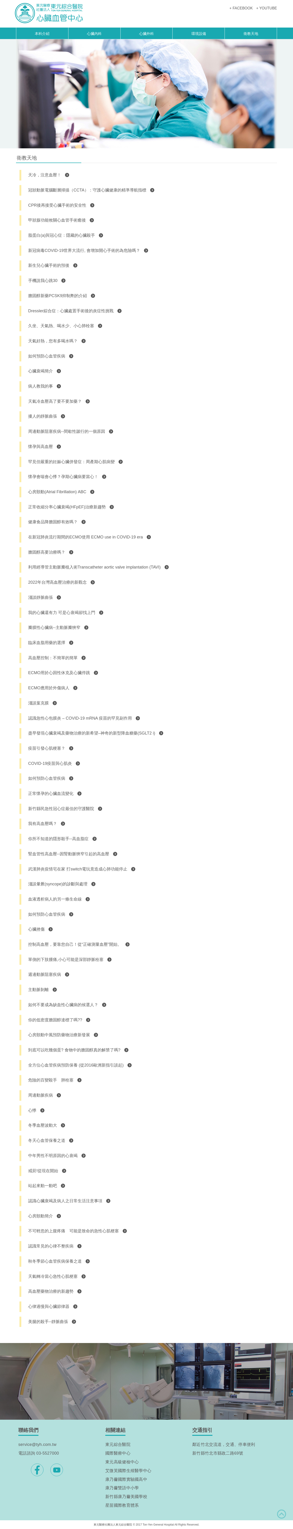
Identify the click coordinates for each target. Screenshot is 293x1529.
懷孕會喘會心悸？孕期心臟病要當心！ (63, 476)
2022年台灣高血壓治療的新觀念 (57, 582)
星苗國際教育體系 (122, 1505)
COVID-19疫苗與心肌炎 (50, 763)
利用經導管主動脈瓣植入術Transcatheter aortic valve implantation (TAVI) (94, 567)
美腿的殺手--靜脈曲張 (48, 1321)
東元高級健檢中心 (122, 1462)
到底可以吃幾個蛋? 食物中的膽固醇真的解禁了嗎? (74, 1050)
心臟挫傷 (36, 929)
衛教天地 (251, 34)
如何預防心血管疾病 (46, 356)
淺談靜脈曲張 (40, 597)
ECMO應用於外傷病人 (48, 688)
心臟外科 (146, 34)
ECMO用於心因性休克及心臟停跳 (59, 672)
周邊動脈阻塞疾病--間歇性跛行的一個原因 (66, 431)
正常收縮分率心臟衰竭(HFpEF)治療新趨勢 (67, 507)
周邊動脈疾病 (40, 1095)
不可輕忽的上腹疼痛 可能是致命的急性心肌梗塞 (73, 1231)
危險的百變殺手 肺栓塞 (50, 1080)
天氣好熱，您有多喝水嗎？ (53, 341)
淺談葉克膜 (38, 703)
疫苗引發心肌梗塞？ (46, 748)
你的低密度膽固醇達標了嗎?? (55, 1020)
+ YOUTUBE (266, 8)
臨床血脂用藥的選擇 (46, 642)
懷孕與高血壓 (40, 446)
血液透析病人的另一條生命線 (55, 899)
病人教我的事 (40, 386)
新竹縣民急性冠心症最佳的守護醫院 (61, 808)
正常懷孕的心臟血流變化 (50, 793)
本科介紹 (42, 34)
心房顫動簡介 (40, 1216)
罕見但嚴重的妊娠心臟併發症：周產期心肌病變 (71, 461)
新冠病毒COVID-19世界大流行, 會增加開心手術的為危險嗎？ (84, 250)
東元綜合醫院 (117, 1444)
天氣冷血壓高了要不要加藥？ (55, 401)
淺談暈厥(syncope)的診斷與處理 (57, 884)
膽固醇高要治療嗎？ (46, 552)
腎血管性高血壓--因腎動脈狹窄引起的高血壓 (68, 854)
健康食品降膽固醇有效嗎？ (53, 522)
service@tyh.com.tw (37, 1444)
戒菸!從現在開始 (43, 1171)
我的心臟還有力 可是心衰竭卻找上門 (61, 612)
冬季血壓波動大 (42, 1125)
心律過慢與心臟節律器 (48, 1306)
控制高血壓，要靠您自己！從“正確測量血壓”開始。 (75, 944)
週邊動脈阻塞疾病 (44, 974)
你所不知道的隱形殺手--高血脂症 (58, 838)
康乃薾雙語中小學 (122, 1488)
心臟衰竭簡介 (40, 371)
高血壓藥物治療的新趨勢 (50, 1291)
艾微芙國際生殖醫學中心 (128, 1470)
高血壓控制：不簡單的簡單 (53, 658)
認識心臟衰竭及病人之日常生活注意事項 (65, 1201)
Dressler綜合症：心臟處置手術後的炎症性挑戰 (71, 311)
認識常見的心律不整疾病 (50, 1246)
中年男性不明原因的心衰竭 (53, 1155)
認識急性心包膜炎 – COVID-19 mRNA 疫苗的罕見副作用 (80, 718)
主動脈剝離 (38, 989)
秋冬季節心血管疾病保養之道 (55, 1261)
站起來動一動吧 (42, 1185)
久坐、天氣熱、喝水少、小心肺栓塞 (61, 326)
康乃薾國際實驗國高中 (126, 1479)
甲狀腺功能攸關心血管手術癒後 (57, 220)
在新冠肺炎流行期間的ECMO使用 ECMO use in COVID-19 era (85, 537)
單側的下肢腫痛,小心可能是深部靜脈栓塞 (65, 959)
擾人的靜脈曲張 (42, 416)
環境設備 (198, 34)
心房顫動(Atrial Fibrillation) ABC (57, 492)
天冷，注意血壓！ (44, 175)
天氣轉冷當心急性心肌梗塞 (53, 1276)
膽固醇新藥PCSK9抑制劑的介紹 (57, 295)
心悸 (32, 1110)
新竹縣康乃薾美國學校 (126, 1496)
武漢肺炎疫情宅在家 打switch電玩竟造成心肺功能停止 (77, 869)
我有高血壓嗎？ (42, 823)
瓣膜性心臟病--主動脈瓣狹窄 (54, 627)
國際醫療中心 (117, 1453)
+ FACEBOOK (241, 8)
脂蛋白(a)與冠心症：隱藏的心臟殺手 (61, 235)
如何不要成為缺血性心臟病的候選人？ (63, 1004)
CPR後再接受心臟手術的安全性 (57, 205)
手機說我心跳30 (42, 280)
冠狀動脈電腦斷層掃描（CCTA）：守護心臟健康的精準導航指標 (87, 190)
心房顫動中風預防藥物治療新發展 (59, 1035)
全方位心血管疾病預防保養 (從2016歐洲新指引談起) (76, 1065)
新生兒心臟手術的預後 (48, 265)
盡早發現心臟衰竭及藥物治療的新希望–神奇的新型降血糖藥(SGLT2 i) (91, 733)
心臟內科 (94, 34)
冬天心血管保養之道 (46, 1140)
